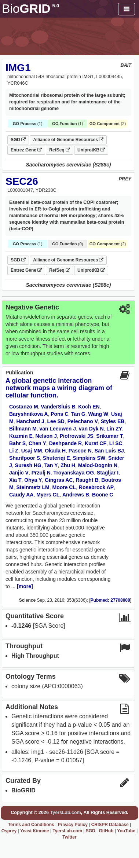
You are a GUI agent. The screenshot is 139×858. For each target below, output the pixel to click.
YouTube (126, 830)
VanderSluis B (58, 407)
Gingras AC (59, 480)
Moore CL (64, 487)
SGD (18, 139)
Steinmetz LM (32, 487)
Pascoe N (80, 451)
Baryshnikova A (28, 414)
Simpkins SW (89, 458)
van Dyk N (91, 429)
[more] (25, 586)
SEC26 (22, 181)
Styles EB (113, 421)
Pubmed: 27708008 (110, 600)
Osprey (9, 830)
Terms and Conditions (31, 824)
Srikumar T (109, 436)
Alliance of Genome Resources (68, 139)
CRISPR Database (110, 824)
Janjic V (19, 473)
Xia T (15, 480)
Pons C (59, 414)
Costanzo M (23, 407)
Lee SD (55, 421)
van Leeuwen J (57, 429)
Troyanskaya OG (74, 473)
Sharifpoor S (24, 458)
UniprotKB (91, 150)
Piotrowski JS (77, 436)
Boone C (102, 495)
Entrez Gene (26, 150)
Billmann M (23, 429)
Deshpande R (65, 443)
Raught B (87, 480)
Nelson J (46, 436)
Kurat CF (95, 443)
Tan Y (51, 465)
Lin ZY (114, 429)
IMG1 (18, 67)
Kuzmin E (21, 436)
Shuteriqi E (56, 458)
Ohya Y (33, 480)
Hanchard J (30, 421)
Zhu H (68, 465)
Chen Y (37, 443)
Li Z (13, 451)
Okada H (55, 451)
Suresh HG (28, 465)
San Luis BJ (109, 451)
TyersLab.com (65, 812)
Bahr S (17, 443)
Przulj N (41, 473)
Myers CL (47, 495)
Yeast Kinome (34, 830)
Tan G (78, 414)
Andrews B (75, 495)
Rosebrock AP (96, 487)
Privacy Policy (72, 824)
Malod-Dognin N (97, 465)
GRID (30, 8)
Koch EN (88, 407)
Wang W (98, 414)
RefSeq (59, 150)
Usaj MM (31, 451)
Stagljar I (107, 473)
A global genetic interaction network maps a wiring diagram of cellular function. (59, 388)
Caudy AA (21, 495)
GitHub (106, 830)
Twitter (69, 837)
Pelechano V (82, 421)
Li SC (115, 443)
